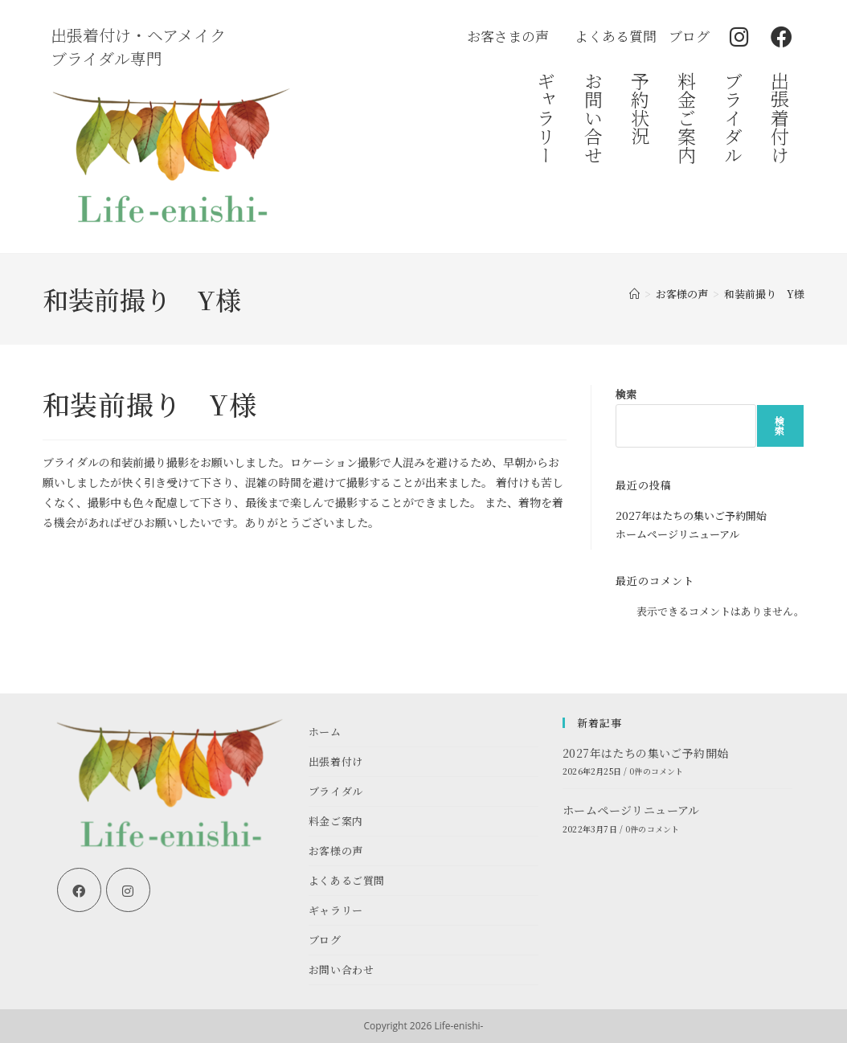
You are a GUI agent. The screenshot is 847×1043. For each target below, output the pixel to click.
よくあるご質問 (347, 880)
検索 (626, 394)
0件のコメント (656, 771)
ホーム (325, 731)
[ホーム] (634, 293)
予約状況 (640, 108)
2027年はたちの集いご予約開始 (691, 515)
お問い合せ (593, 118)
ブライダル (734, 118)
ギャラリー (547, 118)
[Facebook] (79, 890)
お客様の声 (336, 850)
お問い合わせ (341, 969)
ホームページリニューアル (677, 534)
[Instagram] (128, 890)
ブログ (325, 939)
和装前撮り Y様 (764, 293)
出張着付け (780, 118)
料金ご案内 (686, 118)
